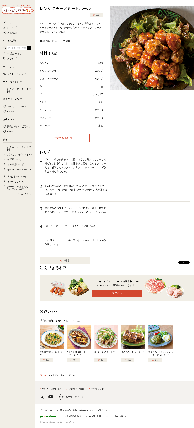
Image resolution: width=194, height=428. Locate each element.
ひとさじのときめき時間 (19, 90)
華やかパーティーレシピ (19, 170)
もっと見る (23, 194)
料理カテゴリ (14, 53)
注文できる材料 (63, 138)
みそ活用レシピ (15, 164)
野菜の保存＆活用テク (19, 126)
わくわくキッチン (16, 106)
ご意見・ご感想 (76, 388)
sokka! (10, 131)
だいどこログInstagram (19, 154)
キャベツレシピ (15, 181)
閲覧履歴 (12, 32)
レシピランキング (16, 74)
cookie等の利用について (98, 416)
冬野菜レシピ (14, 159)
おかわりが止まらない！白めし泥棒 (18, 187)
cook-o (10, 111)
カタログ (12, 58)
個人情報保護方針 (74, 416)
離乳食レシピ (97, 388)
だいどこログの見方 (52, 388)
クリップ (12, 27)
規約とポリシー (121, 416)
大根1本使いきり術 (17, 176)
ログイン (117, 293)
